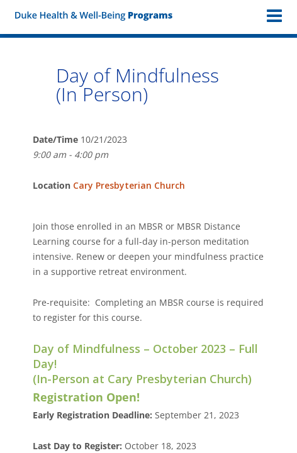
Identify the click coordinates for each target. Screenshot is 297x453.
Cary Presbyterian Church (129, 185)
